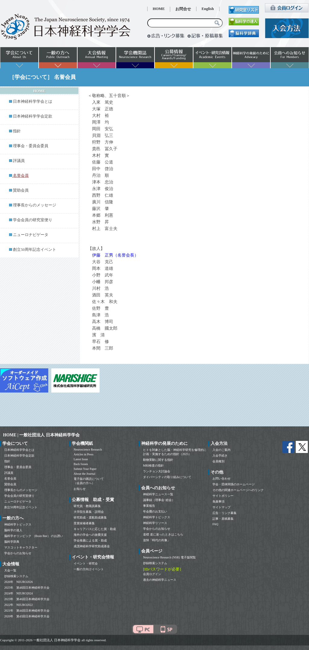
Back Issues (81, 464)
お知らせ (80, 488)
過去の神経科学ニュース (159, 579)
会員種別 (218, 461)
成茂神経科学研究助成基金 (92, 546)
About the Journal (84, 473)
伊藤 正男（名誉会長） (115, 255)
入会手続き (220, 455)
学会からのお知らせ (17, 553)
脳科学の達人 (13, 530)
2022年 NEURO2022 (18, 604)
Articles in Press (84, 454)
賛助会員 (21, 190)
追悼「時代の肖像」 (156, 540)
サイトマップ (221, 507)
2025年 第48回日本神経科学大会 (26, 587)
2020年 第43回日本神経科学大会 (26, 616)
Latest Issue (81, 459)
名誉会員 (10, 478)
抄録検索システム (16, 576)
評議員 (19, 161)
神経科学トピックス (17, 524)
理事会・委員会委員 (30, 146)
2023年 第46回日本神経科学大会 (26, 599)
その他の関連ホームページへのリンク (238, 490)
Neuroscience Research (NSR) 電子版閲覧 (169, 557)
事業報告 (149, 505)
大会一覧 (10, 570)
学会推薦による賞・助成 (90, 540)
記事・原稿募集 (223, 518)
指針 (17, 131)
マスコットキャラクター (20, 547)
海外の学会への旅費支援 (90, 534)
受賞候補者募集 (84, 523)
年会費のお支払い (155, 511)
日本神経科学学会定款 (32, 116)
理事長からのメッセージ (34, 205)
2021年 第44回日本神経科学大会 (26, 610)
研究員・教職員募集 (87, 506)
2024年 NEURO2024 (18, 593)
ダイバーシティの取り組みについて (167, 477)
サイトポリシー (223, 495)
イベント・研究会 (86, 563)
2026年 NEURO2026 (18, 582)
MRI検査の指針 (153, 465)
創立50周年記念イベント (34, 249)
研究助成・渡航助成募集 (90, 517)
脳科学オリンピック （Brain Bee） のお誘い (33, 536)
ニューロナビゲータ (30, 235)
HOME (159, 9)
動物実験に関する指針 (158, 459)
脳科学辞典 (11, 541)
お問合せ (183, 9)
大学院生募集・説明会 (89, 511)
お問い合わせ (221, 478)
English (208, 9)
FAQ (215, 524)
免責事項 (218, 501)
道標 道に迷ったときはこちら (163, 534)
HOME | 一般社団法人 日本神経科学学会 (41, 435)
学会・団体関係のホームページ (233, 484)
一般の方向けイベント (89, 569)
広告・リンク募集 (224, 513)
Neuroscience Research (88, 449)
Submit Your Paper (85, 469)
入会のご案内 (221, 449)
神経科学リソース (155, 523)
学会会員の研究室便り (32, 220)
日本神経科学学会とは (32, 101)
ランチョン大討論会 (156, 471)
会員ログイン (152, 574)
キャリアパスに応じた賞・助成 (95, 529)
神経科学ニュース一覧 (158, 494)
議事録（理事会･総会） (159, 500)
